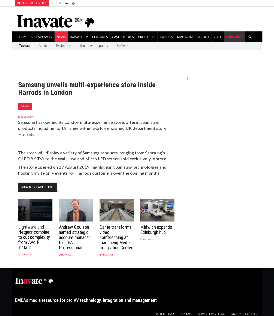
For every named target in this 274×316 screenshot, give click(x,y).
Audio (43, 45)
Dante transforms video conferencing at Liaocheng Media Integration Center (116, 237)
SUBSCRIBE (234, 37)
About (203, 37)
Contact (186, 314)
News (61, 37)
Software (124, 45)
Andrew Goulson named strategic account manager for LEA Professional (74, 237)
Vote (217, 37)
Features (100, 37)
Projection (63, 45)
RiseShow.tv (41, 37)
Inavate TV (79, 37)
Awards (166, 37)
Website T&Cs (165, 314)
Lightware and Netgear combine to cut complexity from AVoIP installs (34, 237)
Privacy (235, 314)
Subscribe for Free (32, 3)
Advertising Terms (211, 314)
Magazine (185, 37)
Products (146, 37)
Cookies (251, 314)
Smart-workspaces (94, 45)
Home (22, 37)
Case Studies (123, 37)
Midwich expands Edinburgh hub (156, 229)
